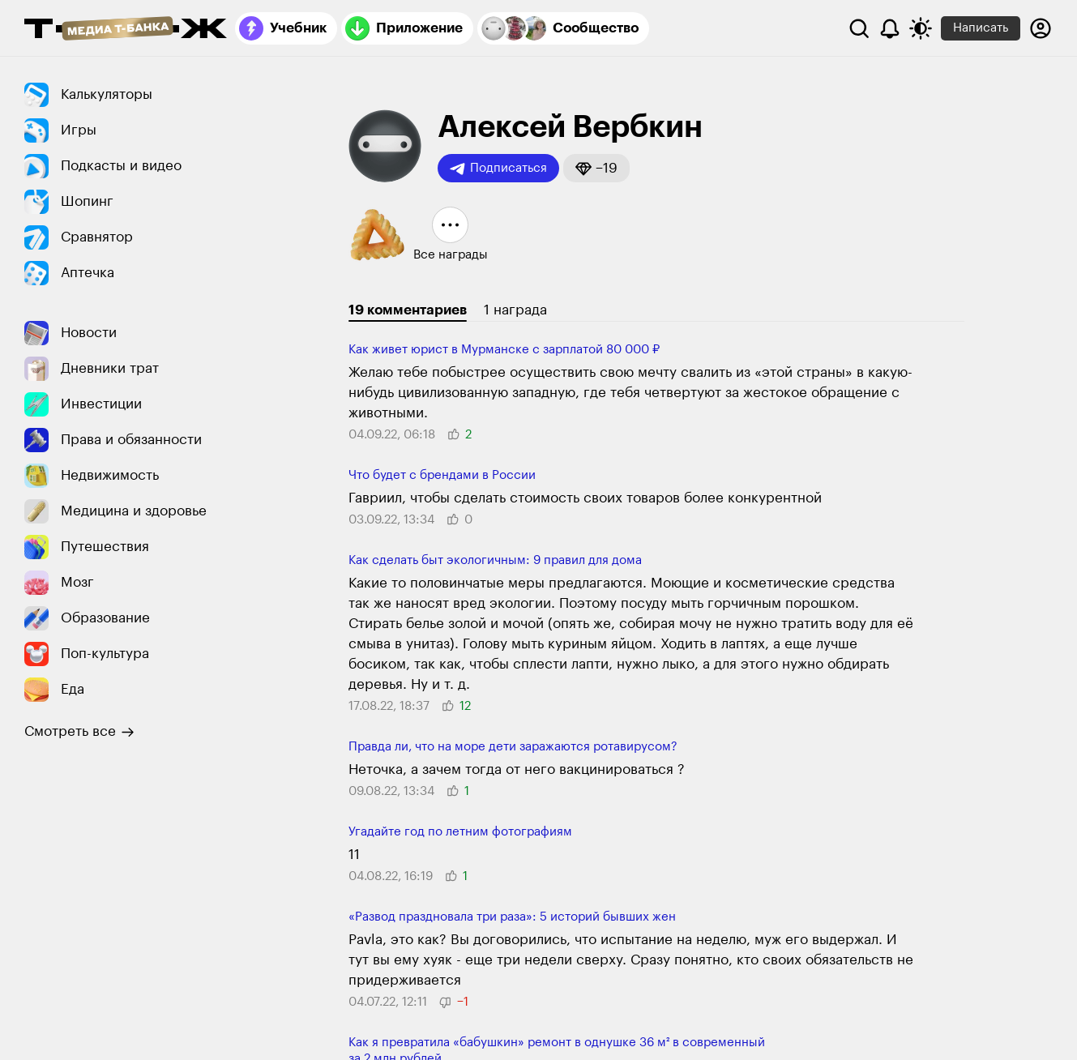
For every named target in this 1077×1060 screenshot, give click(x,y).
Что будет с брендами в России (442, 475)
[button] (596, 168)
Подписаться (498, 168)
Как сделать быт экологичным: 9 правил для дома (495, 560)
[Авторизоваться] (1040, 28)
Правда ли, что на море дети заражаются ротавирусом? (512, 747)
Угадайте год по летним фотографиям (460, 832)
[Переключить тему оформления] (920, 28)
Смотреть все (79, 731)
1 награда (515, 310)
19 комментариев (407, 310)
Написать (980, 28)
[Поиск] (859, 28)
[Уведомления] (890, 28)
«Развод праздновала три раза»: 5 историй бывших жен (512, 917)
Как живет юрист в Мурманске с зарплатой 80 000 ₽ (504, 350)
